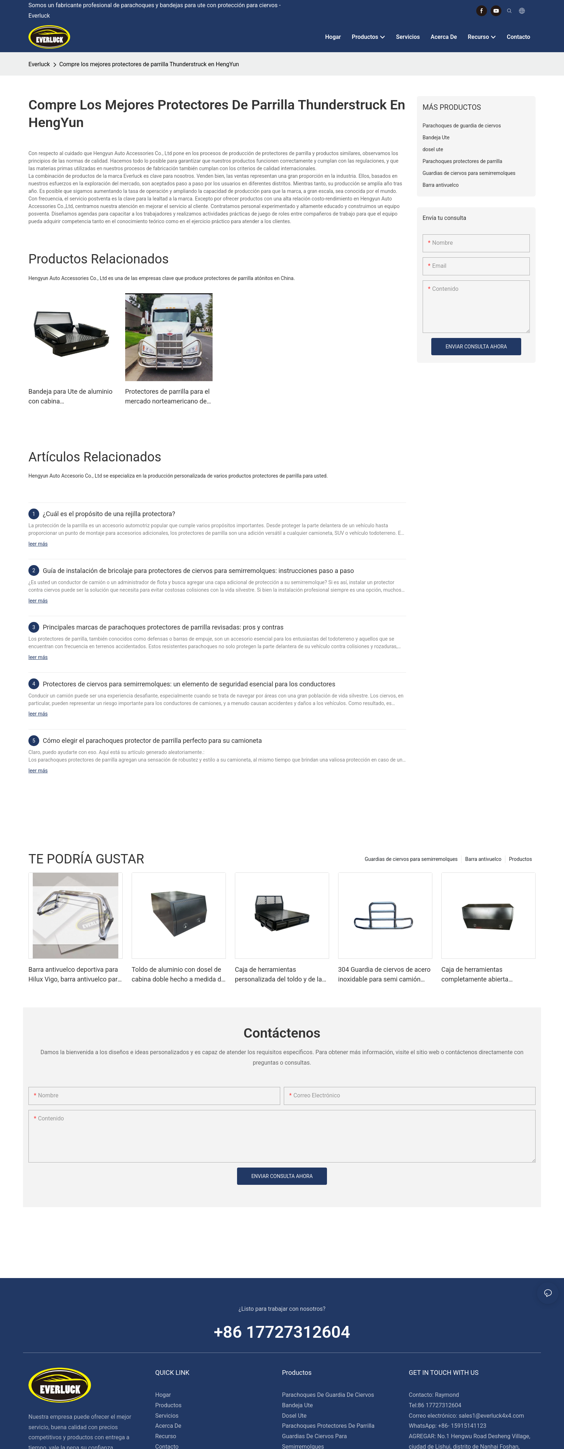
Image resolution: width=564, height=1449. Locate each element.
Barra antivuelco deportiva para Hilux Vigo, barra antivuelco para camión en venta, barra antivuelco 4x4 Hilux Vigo (74, 975)
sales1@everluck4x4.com (491, 1415)
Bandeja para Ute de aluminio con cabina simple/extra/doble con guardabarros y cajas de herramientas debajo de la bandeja (70, 397)
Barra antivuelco (483, 859)
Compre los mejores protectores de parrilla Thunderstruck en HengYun (149, 64)
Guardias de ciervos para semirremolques (411, 859)
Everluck (39, 64)
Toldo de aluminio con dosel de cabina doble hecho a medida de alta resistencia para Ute (178, 975)
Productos (520, 859)
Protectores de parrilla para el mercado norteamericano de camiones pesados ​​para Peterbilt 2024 (167, 397)
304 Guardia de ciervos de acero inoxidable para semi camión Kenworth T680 (384, 975)
